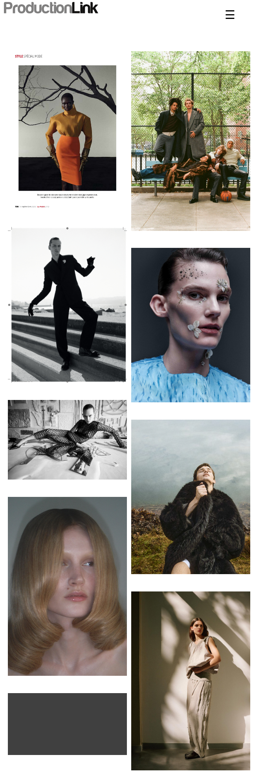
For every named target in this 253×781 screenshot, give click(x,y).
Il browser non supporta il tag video (67, 723)
